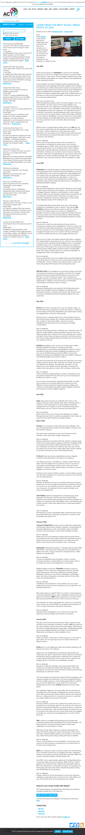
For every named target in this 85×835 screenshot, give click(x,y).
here (38, 801)
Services (40, 9)
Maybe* (43, 37)
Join (29, 9)
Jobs (50, 9)
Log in (25, 9)
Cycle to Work (63, 9)
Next (27, 243)
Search (75, 9)
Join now (41, 814)
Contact (72, 9)
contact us (66, 817)
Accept (58, 831)
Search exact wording (11, 35)
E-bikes (55, 9)
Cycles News (68, 32)
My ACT (34, 9)
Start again (20, 39)
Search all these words (11, 33)
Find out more (67, 831)
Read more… (7, 84)
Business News (58, 32)
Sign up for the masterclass (47, 795)
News (46, 9)
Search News (9, 25)
